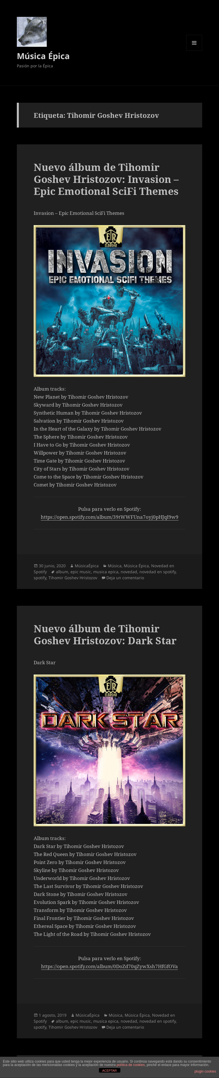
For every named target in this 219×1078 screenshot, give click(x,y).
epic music (80, 571)
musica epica (105, 571)
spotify (40, 577)
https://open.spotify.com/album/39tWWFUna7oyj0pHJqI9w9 (110, 517)
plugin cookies (205, 1071)
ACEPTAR (109, 1070)
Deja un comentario (125, 577)
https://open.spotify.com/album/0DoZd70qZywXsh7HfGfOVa (109, 966)
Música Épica (43, 55)
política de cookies (131, 1065)
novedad (129, 571)
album (62, 571)
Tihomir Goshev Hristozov (72, 577)
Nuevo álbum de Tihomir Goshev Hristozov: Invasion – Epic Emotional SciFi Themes (106, 179)
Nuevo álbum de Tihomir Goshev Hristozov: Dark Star (105, 634)
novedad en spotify (157, 571)
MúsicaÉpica (87, 565)
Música (114, 565)
